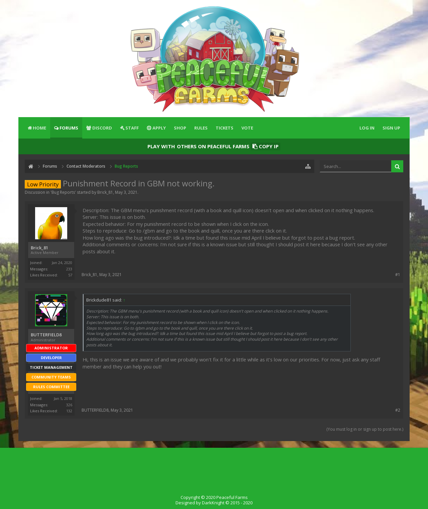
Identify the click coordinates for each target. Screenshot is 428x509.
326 (69, 404)
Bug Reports (63, 192)
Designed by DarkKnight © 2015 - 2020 (214, 503)
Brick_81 (105, 192)
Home (39, 128)
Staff (132, 128)
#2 (397, 410)
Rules (201, 128)
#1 (397, 274)
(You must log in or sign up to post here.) (364, 429)
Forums (69, 128)
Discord (102, 128)
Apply (159, 128)
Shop (180, 128)
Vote (247, 128)
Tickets (224, 128)
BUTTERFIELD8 (46, 335)
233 (69, 268)
